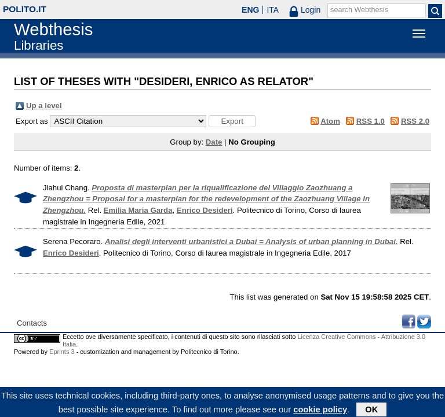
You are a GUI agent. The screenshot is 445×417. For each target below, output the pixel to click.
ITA (273, 10)
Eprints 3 (61, 351)
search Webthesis (359, 10)
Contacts (32, 323)
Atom (330, 121)
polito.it (24, 9)
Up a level (44, 105)
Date (214, 142)
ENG (250, 10)
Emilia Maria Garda (138, 210)
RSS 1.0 (370, 121)
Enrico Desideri (205, 210)
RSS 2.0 (415, 121)
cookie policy (320, 410)
